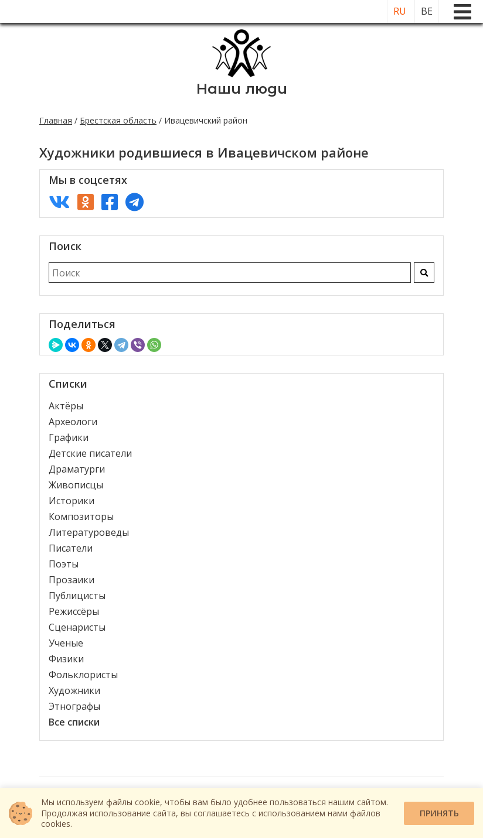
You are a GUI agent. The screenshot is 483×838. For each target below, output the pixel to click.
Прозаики (71, 579)
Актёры (66, 405)
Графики (69, 437)
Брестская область (118, 120)
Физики (66, 658)
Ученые (66, 643)
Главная (55, 120)
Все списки (74, 722)
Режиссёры (74, 611)
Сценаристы (77, 627)
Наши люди (241, 88)
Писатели (71, 548)
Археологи (73, 421)
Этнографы (74, 706)
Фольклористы (83, 674)
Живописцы (76, 484)
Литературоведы (89, 532)
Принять (439, 813)
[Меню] (462, 11)
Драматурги (77, 469)
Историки (71, 500)
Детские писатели (90, 453)
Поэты (64, 563)
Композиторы (81, 516)
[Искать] (424, 272)
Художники (74, 690)
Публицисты (77, 595)
